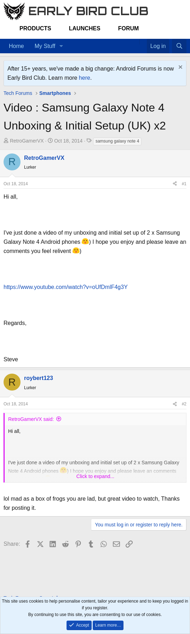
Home (16, 46)
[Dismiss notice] (180, 68)
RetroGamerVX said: (31, 419)
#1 (184, 183)
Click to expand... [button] (95, 476)
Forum (128, 28)
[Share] (174, 184)
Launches (84, 28)
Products (35, 28)
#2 (184, 403)
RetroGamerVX (27, 141)
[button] (61, 46)
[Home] (135, 41)
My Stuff (45, 46)
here (84, 78)
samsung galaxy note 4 (117, 141)
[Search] (179, 46)
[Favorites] (143, 41)
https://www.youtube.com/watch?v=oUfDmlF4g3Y (66, 287)
